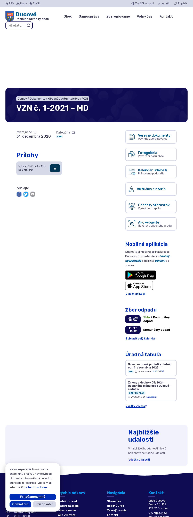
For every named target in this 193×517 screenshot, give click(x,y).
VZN (59, 80)
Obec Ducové (105, 507)
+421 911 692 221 (160, 475)
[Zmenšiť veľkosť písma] (159, 3)
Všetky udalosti (139, 403)
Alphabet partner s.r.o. (56, 507)
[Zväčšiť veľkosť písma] (167, 3)
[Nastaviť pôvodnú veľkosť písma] (163, 3)
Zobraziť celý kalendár (141, 282)
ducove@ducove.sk (161, 479)
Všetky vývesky (136, 350)
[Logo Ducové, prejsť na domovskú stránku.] (27, 16)
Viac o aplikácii (135, 237)
